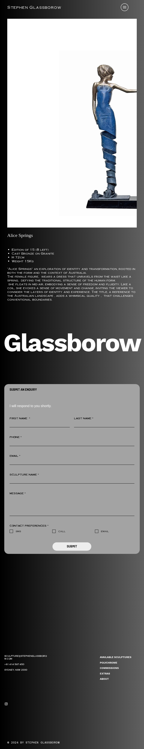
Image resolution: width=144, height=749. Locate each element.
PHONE (16, 437)
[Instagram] (6, 704)
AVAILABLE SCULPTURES (115, 657)
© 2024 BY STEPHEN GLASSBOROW (33, 742)
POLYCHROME (108, 662)
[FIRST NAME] (38, 424)
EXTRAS (105, 673)
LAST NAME (83, 418)
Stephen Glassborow (34, 7)
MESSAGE (18, 493)
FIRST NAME (20, 418)
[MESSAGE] (72, 506)
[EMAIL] (71, 462)
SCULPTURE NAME (24, 474)
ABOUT (104, 678)
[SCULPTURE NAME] (71, 480)
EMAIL (15, 456)
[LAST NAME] (103, 424)
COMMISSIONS (109, 668)
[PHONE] (71, 443)
